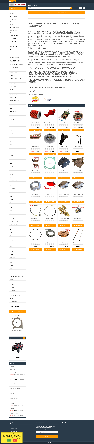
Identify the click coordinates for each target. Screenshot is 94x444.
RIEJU (18, 243)
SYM (18, 268)
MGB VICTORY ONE (18, 221)
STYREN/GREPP (18, 97)
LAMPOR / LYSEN (18, 73)
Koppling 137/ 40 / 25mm (64, 242)
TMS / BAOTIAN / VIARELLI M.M (18, 276)
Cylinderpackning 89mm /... (17, 330)
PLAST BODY (18, 84)
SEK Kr (10, 1)
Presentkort (13, 304)
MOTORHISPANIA (18, 224)
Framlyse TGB (78, 170)
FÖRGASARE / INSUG (18, 58)
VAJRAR (18, 108)
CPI (18, 158)
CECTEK (18, 152)
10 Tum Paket (13, 378)
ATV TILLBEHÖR (18, 16)
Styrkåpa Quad (64, 170)
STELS (18, 262)
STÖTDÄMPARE (18, 95)
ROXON (18, 246)
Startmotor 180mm (14, 398)
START (18, 92)
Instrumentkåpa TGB (35, 194)
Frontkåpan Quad (64, 146)
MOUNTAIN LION (18, 227)
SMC (18, 260)
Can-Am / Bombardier (18, 150)
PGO (18, 235)
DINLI (18, 163)
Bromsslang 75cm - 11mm (35, 218)
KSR (18, 202)
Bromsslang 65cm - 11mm (50, 218)
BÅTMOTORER (13, 19)
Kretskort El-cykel (64, 122)
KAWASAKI (18, 194)
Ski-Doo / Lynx (13, 257)
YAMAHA (18, 282)
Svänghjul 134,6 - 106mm (78, 122)
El (18, 52)
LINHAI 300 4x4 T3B (17, 355)
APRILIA (11, 130)
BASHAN (18, 136)
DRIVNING (18, 49)
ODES (18, 229)
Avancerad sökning (32, 5)
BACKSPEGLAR (13, 41)
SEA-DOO (18, 251)
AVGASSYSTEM (18, 38)
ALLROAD (18, 128)
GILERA (11, 174)
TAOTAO (18, 271)
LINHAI (18, 213)
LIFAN (18, 210)
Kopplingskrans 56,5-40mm (49, 242)
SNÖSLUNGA (12, 290)
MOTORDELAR (18, 75)
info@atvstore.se (51, 39)
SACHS (18, 249)
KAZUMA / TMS (18, 196)
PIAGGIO (18, 238)
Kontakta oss (13, 426)
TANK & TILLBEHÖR (18, 100)
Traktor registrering (14, 431)
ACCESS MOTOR (18, 119)
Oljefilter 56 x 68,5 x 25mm (35, 122)
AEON (18, 125)
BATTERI (18, 24)
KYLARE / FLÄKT (18, 70)
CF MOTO (18, 155)
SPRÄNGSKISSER (18, 11)
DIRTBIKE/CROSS (18, 111)
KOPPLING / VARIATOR (18, 67)
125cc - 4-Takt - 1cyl (14, 372)
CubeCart (50, 442)
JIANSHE (18, 191)
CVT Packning (49, 170)
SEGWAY (18, 254)
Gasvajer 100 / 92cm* (78, 146)
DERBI (18, 161)
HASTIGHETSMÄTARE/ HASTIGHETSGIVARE (18, 61)
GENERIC (18, 172)
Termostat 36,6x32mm (78, 218)
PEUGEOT (18, 232)
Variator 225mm (50, 146)
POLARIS (18, 240)
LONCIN (18, 216)
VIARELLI (18, 279)
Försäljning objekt (14, 306)
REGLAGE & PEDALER (18, 86)
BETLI (18, 144)
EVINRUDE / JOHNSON (15, 295)
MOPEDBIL (18, 284)
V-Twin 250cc (13, 366)
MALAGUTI (18, 218)
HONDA (18, 185)
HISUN (18, 183)
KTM (18, 205)
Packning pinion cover (35, 242)
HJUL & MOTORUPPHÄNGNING (18, 64)
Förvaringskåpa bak (14, 413)
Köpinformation (13, 428)
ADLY (18, 122)
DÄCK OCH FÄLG (18, 30)
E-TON (18, 166)
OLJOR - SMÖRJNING (14, 27)
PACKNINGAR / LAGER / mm (18, 81)
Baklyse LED (49, 194)
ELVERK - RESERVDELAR (15, 114)
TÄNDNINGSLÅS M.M (14, 103)
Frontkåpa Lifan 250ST (15, 388)
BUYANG (18, 147)
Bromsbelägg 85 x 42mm (35, 170)
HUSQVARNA (18, 188)
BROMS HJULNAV (18, 46)
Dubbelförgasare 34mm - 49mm (17, 383)
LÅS (10, 33)
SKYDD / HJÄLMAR (18, 35)
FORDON (18, 13)
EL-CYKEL (12, 287)
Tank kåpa (12, 408)
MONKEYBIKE (13, 116)
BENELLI (18, 139)
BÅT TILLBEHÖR (13, 22)
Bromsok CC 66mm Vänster (78, 194)
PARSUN (18, 298)
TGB (18, 273)
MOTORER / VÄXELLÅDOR (18, 78)
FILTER (18, 55)
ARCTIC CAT (18, 133)
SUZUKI (18, 265)
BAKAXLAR (12, 44)
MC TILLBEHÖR (13, 301)
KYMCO (18, 207)
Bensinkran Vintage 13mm (64, 218)
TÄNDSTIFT (18, 106)
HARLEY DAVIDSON (18, 180)
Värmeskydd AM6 (35, 146)
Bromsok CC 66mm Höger (64, 194)
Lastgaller (12, 403)
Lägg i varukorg (35, 130)
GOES (18, 177)
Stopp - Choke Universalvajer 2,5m (78, 242)
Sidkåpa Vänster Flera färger (49, 122)
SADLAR (11, 89)
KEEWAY (18, 199)
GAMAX (18, 169)
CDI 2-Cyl (12, 393)
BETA (18, 141)
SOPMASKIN (12, 293)
